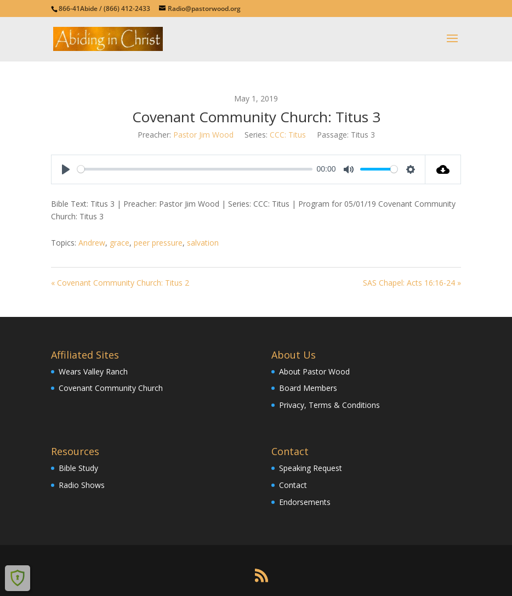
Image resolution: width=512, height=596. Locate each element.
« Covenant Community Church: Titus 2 (120, 282)
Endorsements (305, 502)
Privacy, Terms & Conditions (329, 405)
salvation (203, 242)
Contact (293, 485)
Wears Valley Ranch (93, 371)
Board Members (308, 388)
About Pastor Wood (314, 371)
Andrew (91, 242)
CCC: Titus (288, 134)
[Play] (66, 169)
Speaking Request (310, 468)
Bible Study (78, 468)
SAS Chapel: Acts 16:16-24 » (412, 282)
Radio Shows (82, 485)
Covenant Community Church (111, 388)
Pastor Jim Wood (203, 134)
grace (119, 242)
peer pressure (158, 242)
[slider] (194, 169)
